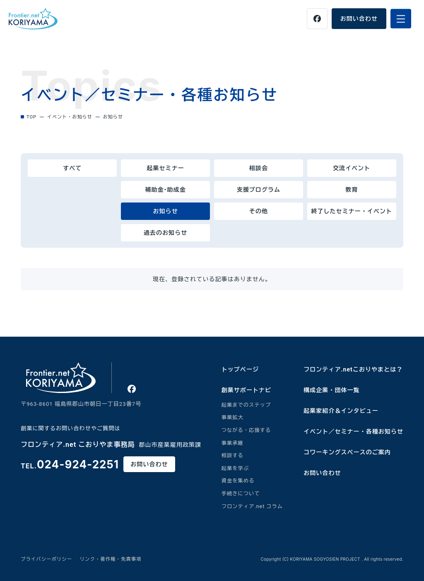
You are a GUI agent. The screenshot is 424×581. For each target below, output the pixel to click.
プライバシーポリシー (46, 559)
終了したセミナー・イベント (351, 211)
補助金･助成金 (165, 189)
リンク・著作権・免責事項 (111, 559)
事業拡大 (232, 417)
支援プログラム (258, 189)
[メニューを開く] (400, 19)
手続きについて (241, 494)
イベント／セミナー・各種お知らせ (353, 431)
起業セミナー (165, 168)
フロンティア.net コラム (252, 506)
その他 (258, 211)
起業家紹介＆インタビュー (341, 410)
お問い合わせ (359, 18)
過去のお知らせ (165, 232)
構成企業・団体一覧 (331, 390)
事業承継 (232, 443)
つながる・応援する (246, 430)
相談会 (258, 168)
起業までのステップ (246, 405)
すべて (72, 168)
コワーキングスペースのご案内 (347, 452)
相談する (232, 455)
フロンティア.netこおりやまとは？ (353, 369)
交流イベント (351, 168)
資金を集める (238, 481)
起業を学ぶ (235, 468)
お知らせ (165, 211)
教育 (351, 189)
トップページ (240, 369)
